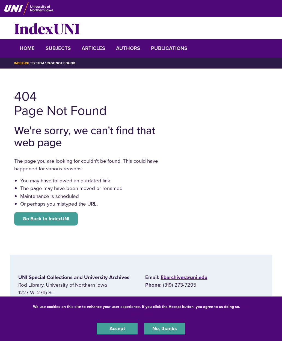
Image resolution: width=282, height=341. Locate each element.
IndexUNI (47, 27)
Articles (93, 48)
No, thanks (164, 328)
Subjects (58, 48)
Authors (128, 48)
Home (27, 48)
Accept (117, 328)
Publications (169, 48)
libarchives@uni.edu (184, 278)
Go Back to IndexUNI (47, 219)
